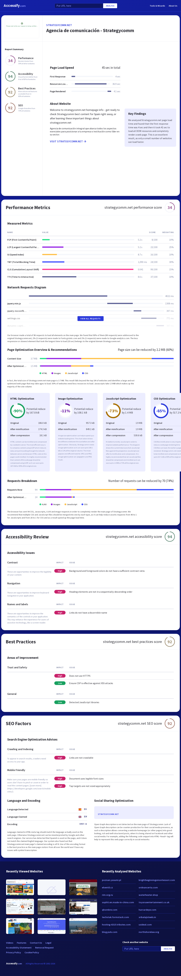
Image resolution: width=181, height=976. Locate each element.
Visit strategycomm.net (68, 141)
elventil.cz (107, 887)
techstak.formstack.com (115, 917)
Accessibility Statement (19, 947)
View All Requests (90, 318)
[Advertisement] (111, 52)
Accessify (15, 5)
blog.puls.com (109, 931)
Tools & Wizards (157, 5)
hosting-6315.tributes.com (116, 924)
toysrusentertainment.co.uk (154, 902)
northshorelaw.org (149, 931)
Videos (9, 942)
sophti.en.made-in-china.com (118, 902)
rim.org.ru (107, 894)
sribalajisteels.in (147, 917)
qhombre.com (109, 909)
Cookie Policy (32, 952)
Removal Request (44, 947)
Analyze (110, 5)
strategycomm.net (59, 25)
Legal (48, 942)
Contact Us (36, 942)
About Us (173, 5)
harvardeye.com (147, 909)
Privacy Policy (13, 952)
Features (21, 942)
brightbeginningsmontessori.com (157, 880)
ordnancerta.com (148, 887)
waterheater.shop (148, 894)
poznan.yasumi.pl (111, 880)
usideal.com (145, 924)
